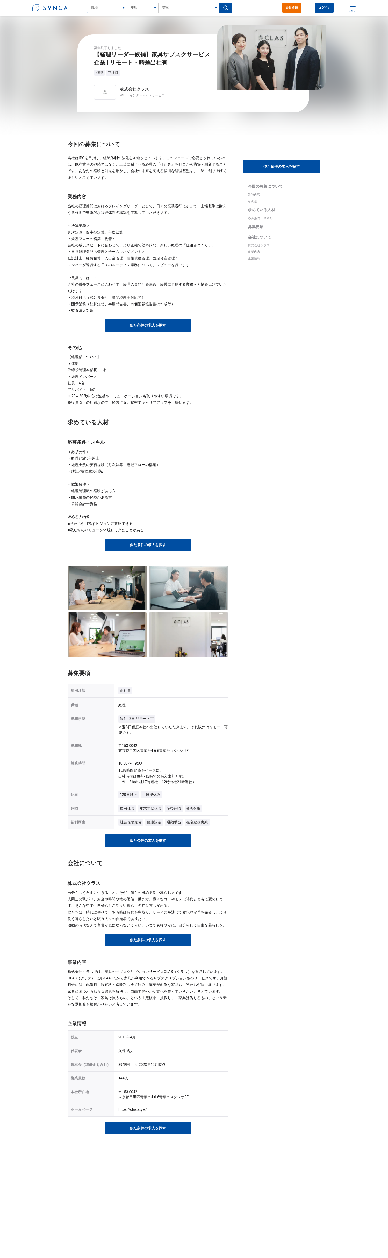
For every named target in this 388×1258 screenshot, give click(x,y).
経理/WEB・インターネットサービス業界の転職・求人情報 (219, 1172)
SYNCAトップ (103, 1172)
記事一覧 (159, 1225)
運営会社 (200, 1217)
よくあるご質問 (163, 1217)
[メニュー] (351, 8)
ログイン (324, 8)
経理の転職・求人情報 (142, 1172)
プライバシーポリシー (209, 1201)
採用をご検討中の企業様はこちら (217, 1225)
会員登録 (291, 8)
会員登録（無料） (165, 1201)
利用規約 (200, 1209)
